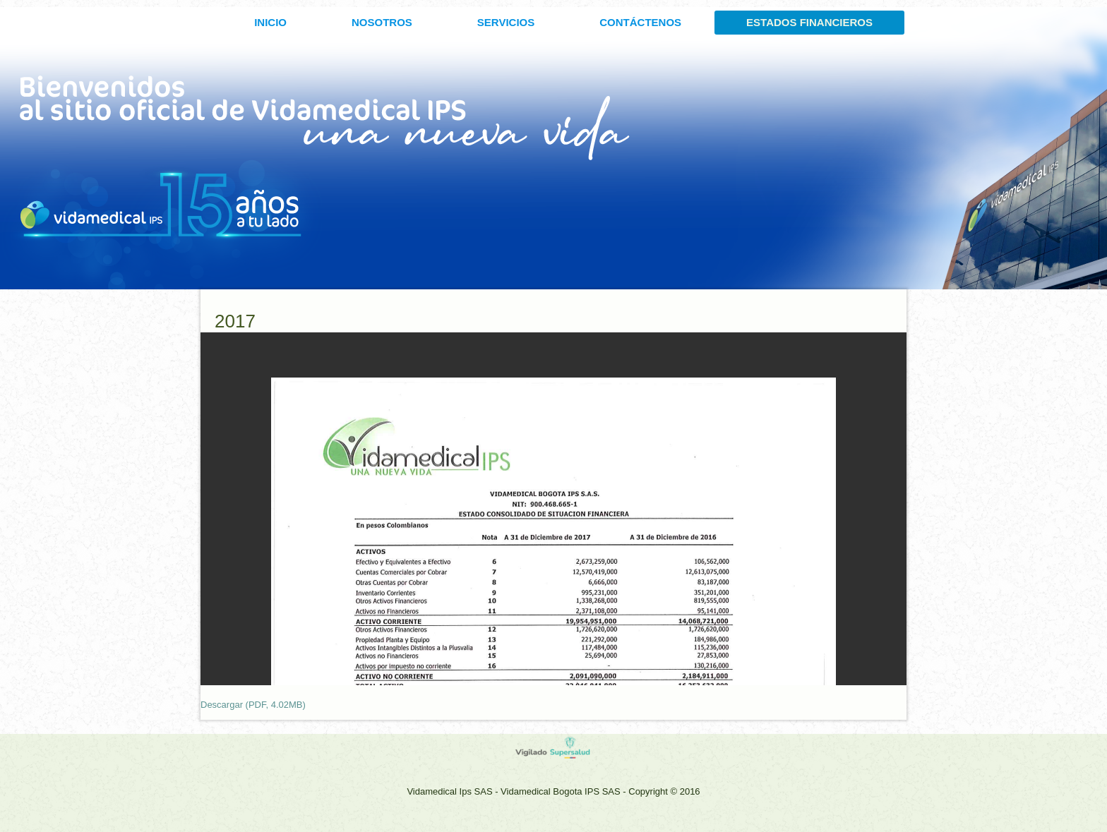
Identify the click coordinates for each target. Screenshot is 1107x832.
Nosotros (382, 22)
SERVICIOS (505, 22)
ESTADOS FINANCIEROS (809, 22)
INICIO (270, 22)
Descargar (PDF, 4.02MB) (253, 704)
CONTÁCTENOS (640, 22)
